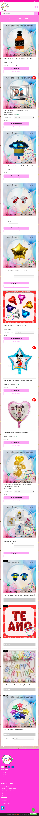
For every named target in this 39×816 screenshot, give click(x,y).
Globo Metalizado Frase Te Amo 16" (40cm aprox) (19, 640)
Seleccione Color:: (9, 738)
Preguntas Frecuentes (7, 779)
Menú (35, 1)
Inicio (3, 772)
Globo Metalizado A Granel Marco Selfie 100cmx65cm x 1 (16, 111)
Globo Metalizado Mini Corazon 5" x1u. (15, 325)
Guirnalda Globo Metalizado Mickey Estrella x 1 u (18, 380)
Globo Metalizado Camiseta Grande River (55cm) (19, 218)
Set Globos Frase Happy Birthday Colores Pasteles (19, 685)
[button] (36, 7)
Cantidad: (6, 65)
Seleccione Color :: (9, 332)
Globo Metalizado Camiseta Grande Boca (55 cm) (19, 595)
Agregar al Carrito (16, 68)
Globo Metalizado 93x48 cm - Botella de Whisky (18, 58)
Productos (4, 774)
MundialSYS (16, 814)
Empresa (4, 776)
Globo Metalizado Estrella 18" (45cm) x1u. (16, 270)
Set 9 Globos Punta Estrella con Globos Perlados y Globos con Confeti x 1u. (19, 540)
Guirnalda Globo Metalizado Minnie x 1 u (16, 432)
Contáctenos (5, 781)
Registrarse (5, 803)
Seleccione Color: (9, 117)
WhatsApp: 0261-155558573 (8, 788)
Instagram (4, 795)
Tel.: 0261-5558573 (6, 786)
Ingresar (4, 800)
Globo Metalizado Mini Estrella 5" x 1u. (15, 730)
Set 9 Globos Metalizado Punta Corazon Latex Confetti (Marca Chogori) (17, 485)
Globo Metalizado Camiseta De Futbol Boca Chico (19, 166)
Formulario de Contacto (7, 790)
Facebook (4, 793)
